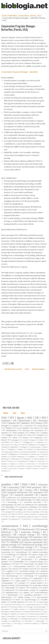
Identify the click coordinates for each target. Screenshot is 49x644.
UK (37, 417)
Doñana (30, 449)
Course (29, 490)
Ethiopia (45, 466)
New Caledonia (42, 449)
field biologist (26, 500)
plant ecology (38, 555)
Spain (21, 417)
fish (3, 547)
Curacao (29, 466)
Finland (9, 428)
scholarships (43, 505)
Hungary (24, 447)
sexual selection (18, 602)
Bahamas (5, 459)
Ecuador (44, 433)
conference (12, 498)
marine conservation (32, 540)
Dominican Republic (29, 452)
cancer (20, 557)
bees (18, 600)
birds (45, 534)
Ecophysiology (42, 602)
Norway (26, 430)
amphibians (6, 564)
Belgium (9, 435)
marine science (36, 557)
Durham (37, 466)
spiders (14, 614)
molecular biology (31, 532)
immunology (12, 595)
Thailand (11, 449)
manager (8, 512)
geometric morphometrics (11, 612)
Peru (30, 435)
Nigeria (13, 464)
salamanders (16, 621)
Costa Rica (28, 426)
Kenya (4, 440)
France (39, 423)
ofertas (33, 16)
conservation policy (33, 604)
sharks (27, 593)
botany (17, 550)
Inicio (27, 369)
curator (30, 509)
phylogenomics (12, 593)
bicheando (44, 623)
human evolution (17, 607)
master (44, 495)
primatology (11, 555)
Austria (16, 426)
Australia (43, 420)
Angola (32, 461)
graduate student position (28, 517)
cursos (45, 498)
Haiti (5, 468)
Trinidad (4, 447)
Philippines (14, 454)
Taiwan (12, 466)
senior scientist (30, 514)
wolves (22, 614)
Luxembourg (35, 447)
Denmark (39, 430)
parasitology (40, 607)
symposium (43, 514)
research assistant (24, 495)
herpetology (24, 585)
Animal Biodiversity (36, 609)
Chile (17, 442)
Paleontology (7, 597)
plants (41, 564)
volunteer (43, 484)
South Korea (31, 464)
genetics (38, 537)
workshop (19, 512)
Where (5, 413)
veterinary (43, 573)
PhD (25, 484)
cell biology (29, 576)
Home (5, 16)
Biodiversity (29, 529)
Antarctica (38, 438)
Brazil (20, 435)
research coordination (28, 507)
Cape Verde (20, 466)
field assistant (34, 487)
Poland (33, 433)
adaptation (5, 581)
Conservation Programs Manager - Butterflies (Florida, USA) (19, 27)
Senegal (42, 445)
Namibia (40, 442)
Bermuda (15, 459)
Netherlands (12, 430)
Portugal (4, 426)
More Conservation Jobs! (14, 476)
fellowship (10, 507)
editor (13, 517)
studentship (27, 519)
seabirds (34, 588)
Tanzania (24, 454)
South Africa (43, 426)
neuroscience (37, 581)
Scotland (40, 435)
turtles (4, 566)
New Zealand (19, 433)
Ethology (14, 619)
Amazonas (5, 445)
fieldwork (30, 505)
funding (44, 490)
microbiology (21, 552)
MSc (20, 505)
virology (29, 607)
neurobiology (30, 600)
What (23, 413)
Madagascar (28, 442)
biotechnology (13, 576)
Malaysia (32, 445)
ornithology (40, 526)
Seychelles (5, 442)
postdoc (7, 484)
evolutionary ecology (22, 547)
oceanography (7, 583)
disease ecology (8, 585)
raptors (22, 588)
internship (14, 487)
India (23, 445)
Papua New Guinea (11, 452)
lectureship (13, 502)
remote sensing (21, 578)
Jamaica (22, 468)
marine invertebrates (32, 612)
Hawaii (4, 438)
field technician (9, 490)
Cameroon (35, 454)
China (15, 438)
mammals (28, 550)
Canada (11, 423)
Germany (6, 420)
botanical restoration (37, 614)
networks (11, 616)
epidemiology (40, 621)
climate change (27, 534)
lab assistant (43, 509)
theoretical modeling (31, 623)
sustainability (19, 562)
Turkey (42, 457)
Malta (29, 468)
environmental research (24, 566)
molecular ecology (40, 585)
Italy (46, 428)
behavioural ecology (32, 545)
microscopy (18, 623)
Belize (20, 449)
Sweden (26, 423)
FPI (19, 514)
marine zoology (6, 623)
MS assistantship (33, 512)
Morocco (12, 461)
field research (42, 500)
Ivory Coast (13, 468)
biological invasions (29, 619)
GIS (3, 542)
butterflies (13, 16)
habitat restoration (40, 552)
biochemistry (27, 559)
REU (13, 514)
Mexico (26, 438)
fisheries (24, 555)
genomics (6, 534)
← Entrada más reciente (12, 369)
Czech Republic (23, 428)
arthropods (10, 590)
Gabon (41, 440)
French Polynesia (18, 457)
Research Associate (33, 502)
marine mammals (34, 542)
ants (31, 602)
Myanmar (23, 461)
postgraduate (15, 519)
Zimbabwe (4, 471)
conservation (23, 16)
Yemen (43, 468)
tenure (5, 495)
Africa (37, 428)
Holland (31, 457)
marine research (30, 569)
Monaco (35, 468)
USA (39, 16)
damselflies (29, 621)
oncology (21, 616)
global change (24, 597)
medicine (44, 571)
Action (45, 588)
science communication (25, 573)
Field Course (11, 500)
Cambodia (26, 459)
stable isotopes (19, 609)
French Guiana (39, 459)
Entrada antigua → (39, 369)
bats (17, 564)
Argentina (14, 447)
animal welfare (37, 583)
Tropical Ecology (36, 562)
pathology (7, 626)
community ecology (27, 571)
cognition (10, 571)
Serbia (21, 464)
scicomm (38, 492)
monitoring (6, 552)
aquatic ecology (8, 559)
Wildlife (15, 542)
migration (44, 590)
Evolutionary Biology (18, 537)
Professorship (17, 509)
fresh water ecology (27, 590)
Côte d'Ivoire (41, 461)
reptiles (8, 573)
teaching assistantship (41, 519)
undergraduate (7, 505)
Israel (25, 440)
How (14, 413)
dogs (3, 616)
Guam (3, 461)
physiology (10, 588)
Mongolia (4, 464)
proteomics (32, 616)
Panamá (4, 433)
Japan (33, 440)
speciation (5, 609)
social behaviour (41, 593)
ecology (13, 529)
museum (44, 569)
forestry (40, 550)
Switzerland (25, 420)
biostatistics (6, 557)
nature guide (20, 581)
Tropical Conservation (13, 604)
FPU (6, 517)
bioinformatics (8, 540)
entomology (29, 564)
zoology (22, 583)
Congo (15, 445)
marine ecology (9, 545)
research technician (18, 492)
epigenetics (38, 578)
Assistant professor (29, 498)
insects (15, 569)
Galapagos (15, 440)
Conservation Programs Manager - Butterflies (19, 72)
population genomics (33, 595)
